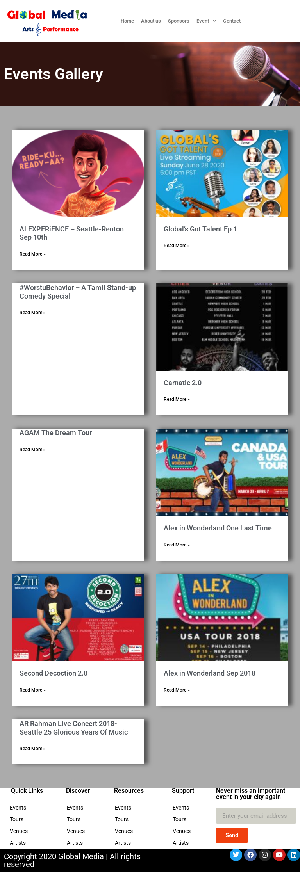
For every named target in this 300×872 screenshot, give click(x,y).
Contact (232, 21)
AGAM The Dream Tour (56, 433)
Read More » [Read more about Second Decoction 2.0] (33, 690)
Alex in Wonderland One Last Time (218, 528)
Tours (18, 819)
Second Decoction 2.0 (54, 673)
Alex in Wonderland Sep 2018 (209, 673)
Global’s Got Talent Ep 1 (200, 229)
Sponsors (178, 21)
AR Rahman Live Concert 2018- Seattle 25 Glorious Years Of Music (74, 727)
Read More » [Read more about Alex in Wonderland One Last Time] (177, 545)
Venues (21, 831)
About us (151, 21)
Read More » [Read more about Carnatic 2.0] (177, 399)
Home (127, 21)
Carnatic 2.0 (183, 383)
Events (20, 807)
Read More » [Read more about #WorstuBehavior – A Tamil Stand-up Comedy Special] (33, 312)
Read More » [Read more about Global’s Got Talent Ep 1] (177, 245)
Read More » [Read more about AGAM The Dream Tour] (33, 449)
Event (206, 21)
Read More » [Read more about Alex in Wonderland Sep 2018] (177, 690)
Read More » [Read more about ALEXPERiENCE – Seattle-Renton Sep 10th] (33, 254)
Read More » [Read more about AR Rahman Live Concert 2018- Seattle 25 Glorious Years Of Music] (33, 748)
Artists (20, 843)
